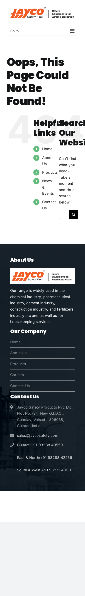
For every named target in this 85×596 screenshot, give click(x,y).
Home (47, 149)
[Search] (73, 214)
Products (50, 172)
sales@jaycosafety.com (37, 435)
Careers (17, 374)
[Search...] (64, 214)
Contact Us (20, 385)
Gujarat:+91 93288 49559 (40, 445)
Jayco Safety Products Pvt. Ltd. (55, 498)
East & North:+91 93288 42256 (44, 457)
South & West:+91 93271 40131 (44, 470)
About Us (18, 353)
